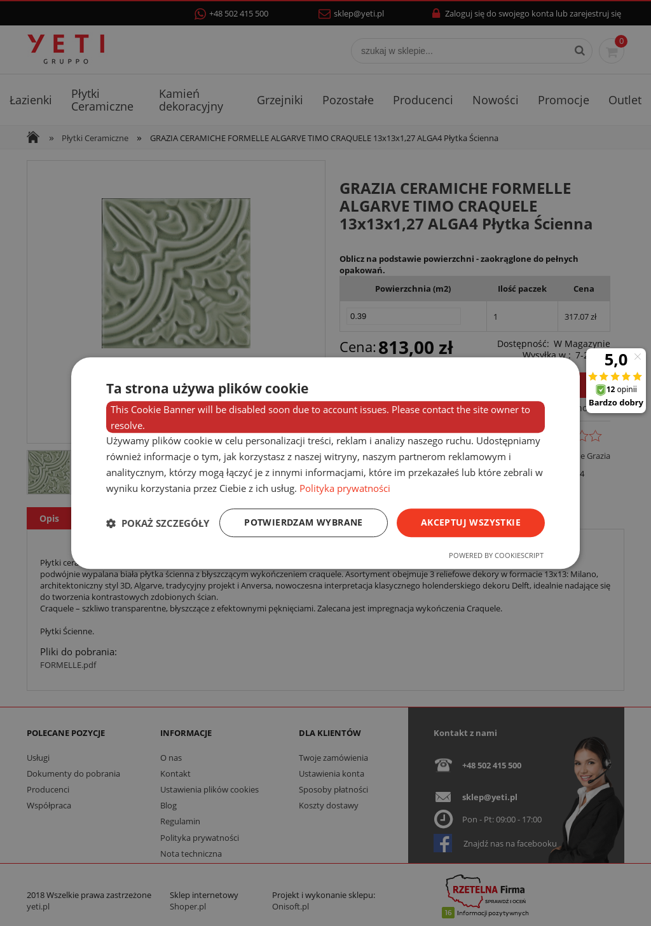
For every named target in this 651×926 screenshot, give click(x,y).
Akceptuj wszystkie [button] (471, 523)
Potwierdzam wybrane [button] (303, 523)
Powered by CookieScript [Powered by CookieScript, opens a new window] (496, 555)
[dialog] (325, 463)
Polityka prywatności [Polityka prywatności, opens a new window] (344, 488)
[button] (157, 523)
